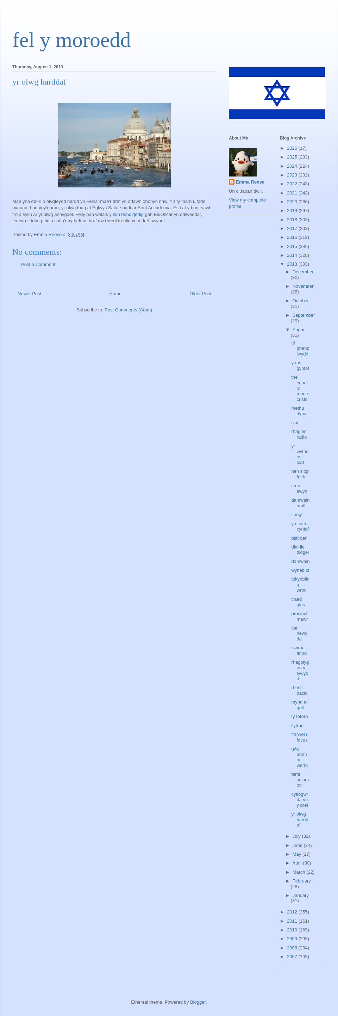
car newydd (299, 633)
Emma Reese (250, 182)
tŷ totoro (299, 716)
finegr (297, 514)
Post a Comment (38, 264)
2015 (293, 246)
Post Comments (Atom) (128, 309)
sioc (295, 422)
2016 (293, 237)
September (304, 315)
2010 (293, 930)
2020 (293, 201)
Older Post (200, 293)
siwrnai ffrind (299, 650)
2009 (293, 938)
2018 (293, 219)
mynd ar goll (299, 704)
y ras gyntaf (300, 365)
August (300, 329)
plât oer (298, 538)
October (301, 300)
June (298, 845)
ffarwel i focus (299, 737)
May (297, 854)
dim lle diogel (300, 549)
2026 (293, 148)
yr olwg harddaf (299, 819)
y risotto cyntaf (300, 526)
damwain (300, 561)
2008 (293, 947)
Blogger (198, 1002)
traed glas (298, 601)
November (303, 286)
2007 (293, 956)
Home (115, 293)
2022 (293, 183)
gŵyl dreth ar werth (299, 757)
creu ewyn (299, 488)
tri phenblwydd (300, 348)
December (303, 271)
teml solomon (300, 780)
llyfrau (297, 725)
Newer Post (29, 293)
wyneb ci (300, 570)
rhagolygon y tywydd (300, 670)
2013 (293, 264)
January (301, 895)
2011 (293, 921)
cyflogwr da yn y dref (299, 800)
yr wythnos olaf (299, 454)
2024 (293, 166)
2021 (293, 193)
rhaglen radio (299, 434)
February (302, 881)
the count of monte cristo (300, 388)
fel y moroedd (71, 39)
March (300, 872)
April (298, 863)
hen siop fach (299, 474)
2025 (293, 157)
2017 (293, 228)
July (297, 836)
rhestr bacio (299, 690)
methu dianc (299, 410)
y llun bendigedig (126, 214)
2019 (293, 210)
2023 (293, 175)
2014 (293, 255)
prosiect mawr (299, 616)
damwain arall (300, 502)
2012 (293, 912)
